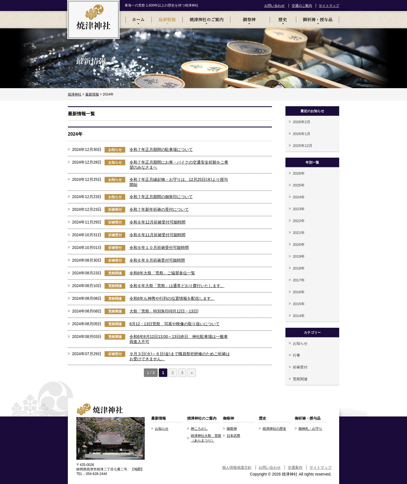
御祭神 (250, 19)
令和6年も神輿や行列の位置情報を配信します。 (172, 298)
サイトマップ (329, 6)
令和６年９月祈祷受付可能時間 (157, 260)
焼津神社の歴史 (274, 429)
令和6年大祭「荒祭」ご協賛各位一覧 (162, 273)
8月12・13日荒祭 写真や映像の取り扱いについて (174, 324)
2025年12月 (302, 146)
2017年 (299, 280)
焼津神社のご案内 (206, 19)
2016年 (299, 292)
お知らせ (115, 150)
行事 (296, 355)
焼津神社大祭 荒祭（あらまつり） (206, 438)
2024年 (299, 197)
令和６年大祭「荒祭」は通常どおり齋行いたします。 (176, 285)
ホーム (138, 19)
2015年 (299, 304)
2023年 (299, 209)
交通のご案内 (302, 6)
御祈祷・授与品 (317, 19)
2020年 (299, 244)
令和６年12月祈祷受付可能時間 (157, 222)
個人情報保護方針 (237, 467)
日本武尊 (233, 436)
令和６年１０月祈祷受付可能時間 (159, 247)
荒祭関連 (115, 273)
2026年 (299, 173)
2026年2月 (301, 122)
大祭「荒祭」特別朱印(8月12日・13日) (163, 311)
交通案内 (295, 467)
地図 (137, 469)
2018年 (299, 268)
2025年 (299, 185)
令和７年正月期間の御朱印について (161, 196)
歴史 (283, 19)
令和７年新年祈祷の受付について (159, 209)
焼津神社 (74, 94)
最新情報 (166, 19)
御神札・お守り (310, 429)
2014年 (299, 316)
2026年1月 (301, 134)
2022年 (299, 221)
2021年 (299, 233)
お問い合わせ (274, 6)
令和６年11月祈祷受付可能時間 (157, 235)
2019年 (299, 256)
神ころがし (199, 429)
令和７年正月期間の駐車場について (161, 149)
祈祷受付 (115, 210)
